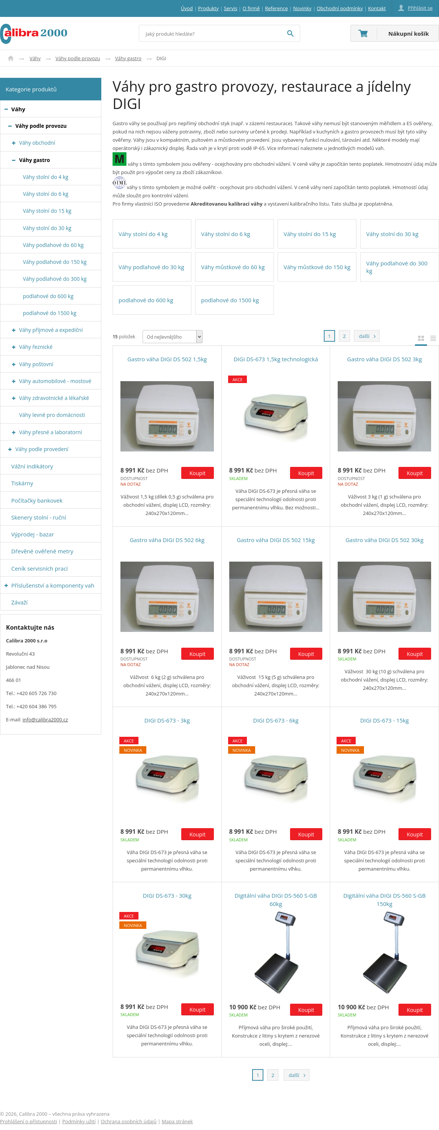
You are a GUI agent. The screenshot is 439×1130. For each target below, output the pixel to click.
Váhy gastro (128, 58)
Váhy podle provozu (78, 58)
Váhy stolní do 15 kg (310, 234)
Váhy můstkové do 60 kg (233, 267)
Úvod (11, 58)
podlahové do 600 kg (146, 300)
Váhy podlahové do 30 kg (151, 267)
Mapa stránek (177, 1121)
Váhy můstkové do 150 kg (317, 267)
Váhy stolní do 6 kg (225, 234)
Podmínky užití (79, 1121)
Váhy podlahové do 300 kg (396, 266)
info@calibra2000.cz (45, 719)
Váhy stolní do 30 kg (392, 234)
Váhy (35, 58)
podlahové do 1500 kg (230, 300)
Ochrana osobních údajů (128, 1121)
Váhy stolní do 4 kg (143, 234)
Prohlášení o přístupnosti (28, 1121)
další (362, 334)
